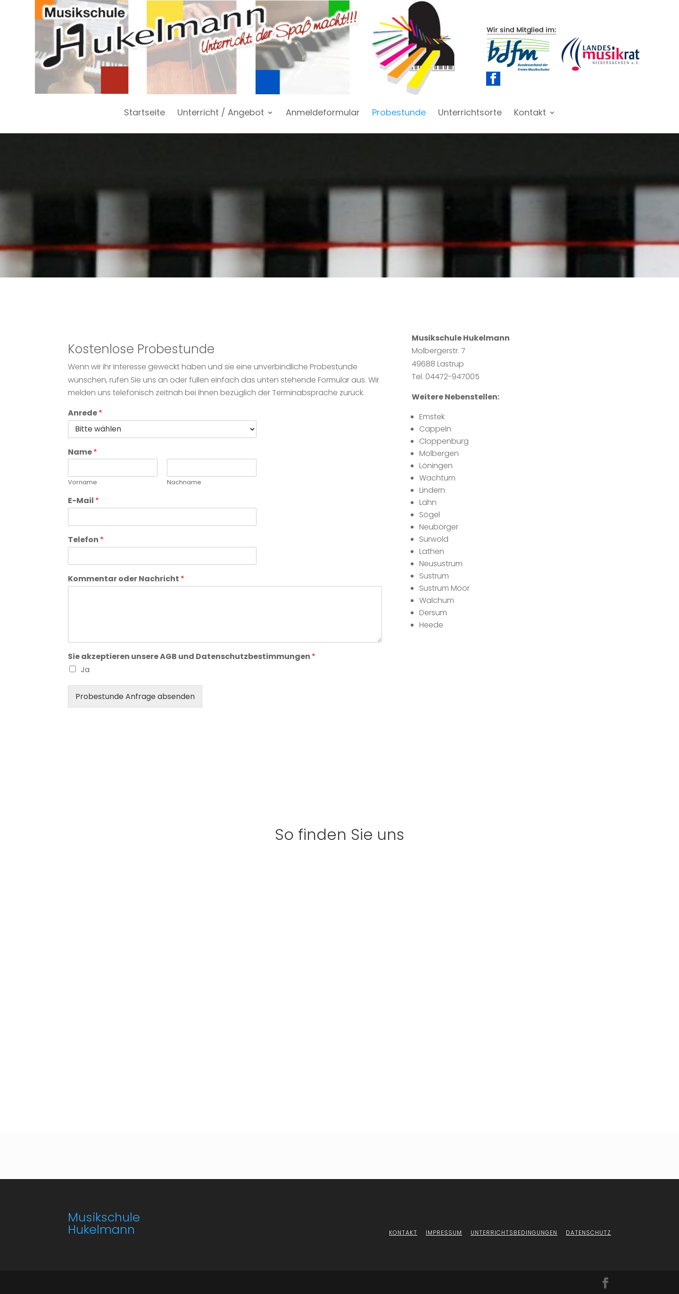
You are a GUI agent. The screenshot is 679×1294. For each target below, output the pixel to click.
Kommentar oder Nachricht (126, 579)
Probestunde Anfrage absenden (135, 696)
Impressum (444, 1233)
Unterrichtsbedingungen (514, 1233)
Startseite (144, 113)
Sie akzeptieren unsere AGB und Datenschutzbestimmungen (191, 657)
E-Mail (83, 501)
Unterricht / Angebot (220, 113)
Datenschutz (588, 1233)
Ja (85, 669)
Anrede (85, 413)
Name (82, 452)
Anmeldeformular (323, 113)
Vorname (82, 483)
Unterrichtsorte (470, 113)
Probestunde (399, 113)
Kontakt (530, 113)
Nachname (184, 483)
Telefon (86, 540)
